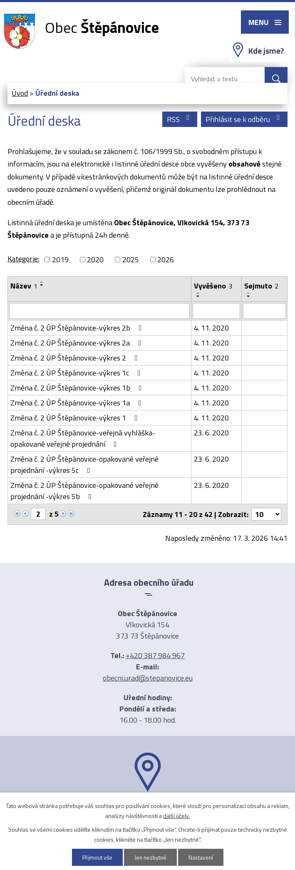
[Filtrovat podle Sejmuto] (264, 311)
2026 (165, 259)
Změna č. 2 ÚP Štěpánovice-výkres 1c (77, 372)
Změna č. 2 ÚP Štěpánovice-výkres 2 (75, 357)
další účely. (176, 815)
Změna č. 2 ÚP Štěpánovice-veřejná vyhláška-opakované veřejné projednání (82, 438)
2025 (130, 259)
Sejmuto (261, 285)
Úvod (20, 93)
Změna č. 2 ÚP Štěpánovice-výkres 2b (77, 327)
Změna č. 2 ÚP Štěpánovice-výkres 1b (77, 387)
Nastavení (201, 857)
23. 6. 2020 (211, 432)
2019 (60, 259)
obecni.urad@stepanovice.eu (148, 678)
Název (23, 285)
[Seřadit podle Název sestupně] (42, 285)
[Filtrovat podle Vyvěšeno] (216, 311)
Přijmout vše (96, 857)
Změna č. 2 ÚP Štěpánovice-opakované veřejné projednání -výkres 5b (84, 491)
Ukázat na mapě (147, 807)
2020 (95, 259)
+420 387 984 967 (155, 655)
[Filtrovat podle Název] (99, 311)
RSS (180, 119)
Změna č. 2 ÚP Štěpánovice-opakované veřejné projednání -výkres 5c (84, 464)
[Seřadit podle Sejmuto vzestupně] (248, 293)
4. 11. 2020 (211, 327)
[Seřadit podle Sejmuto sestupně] (248, 296)
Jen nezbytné (150, 857)
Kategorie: (23, 258)
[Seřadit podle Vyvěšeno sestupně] (198, 296)
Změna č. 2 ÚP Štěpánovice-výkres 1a (77, 402)
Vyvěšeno (213, 285)
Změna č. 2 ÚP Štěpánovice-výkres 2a (77, 342)
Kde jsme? (266, 51)
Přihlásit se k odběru (244, 119)
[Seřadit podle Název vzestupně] (42, 281)
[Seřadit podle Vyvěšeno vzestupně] (198, 293)
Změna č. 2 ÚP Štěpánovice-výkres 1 (75, 417)
